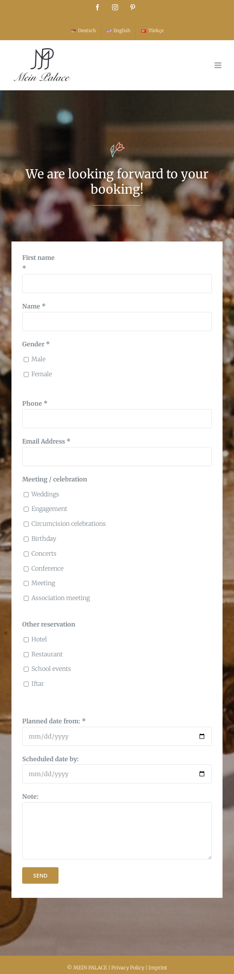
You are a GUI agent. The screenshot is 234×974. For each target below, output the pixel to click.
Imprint (157, 967)
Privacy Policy (127, 967)
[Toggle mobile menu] (218, 65)
